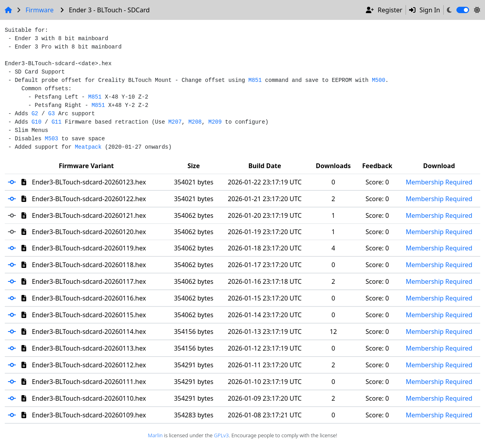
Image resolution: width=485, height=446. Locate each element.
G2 (34, 114)
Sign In (424, 10)
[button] (14, 182)
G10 (36, 122)
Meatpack (88, 147)
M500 (378, 80)
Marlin (155, 435)
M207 (175, 122)
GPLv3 (221, 435)
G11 (57, 122)
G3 (51, 114)
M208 (195, 122)
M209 (215, 122)
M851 (255, 80)
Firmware (39, 10)
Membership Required (439, 182)
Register (384, 10)
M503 (51, 139)
